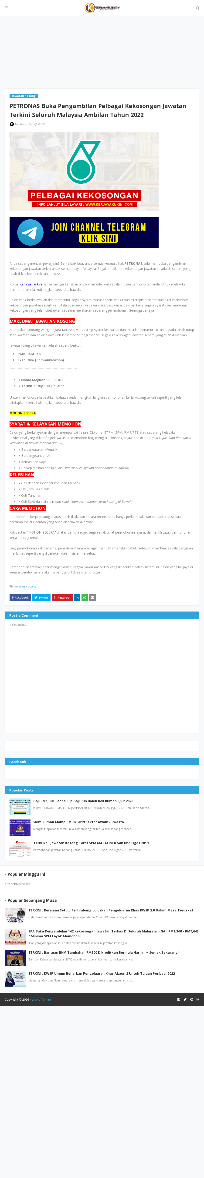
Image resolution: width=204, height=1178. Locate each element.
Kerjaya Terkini (40, 999)
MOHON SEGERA (23, 413)
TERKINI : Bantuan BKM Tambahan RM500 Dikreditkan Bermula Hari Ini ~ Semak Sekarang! (103, 952)
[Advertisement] (102, 52)
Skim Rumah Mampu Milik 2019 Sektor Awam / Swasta (78, 822)
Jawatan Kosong (25, 586)
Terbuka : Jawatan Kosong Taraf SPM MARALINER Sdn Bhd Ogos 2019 (91, 843)
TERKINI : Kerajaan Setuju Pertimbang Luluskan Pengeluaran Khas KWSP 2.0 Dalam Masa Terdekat (110, 910)
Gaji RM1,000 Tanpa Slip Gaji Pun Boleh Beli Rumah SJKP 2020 (83, 801)
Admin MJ (25, 124)
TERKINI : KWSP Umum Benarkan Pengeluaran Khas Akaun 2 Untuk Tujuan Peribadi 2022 (101, 973)
